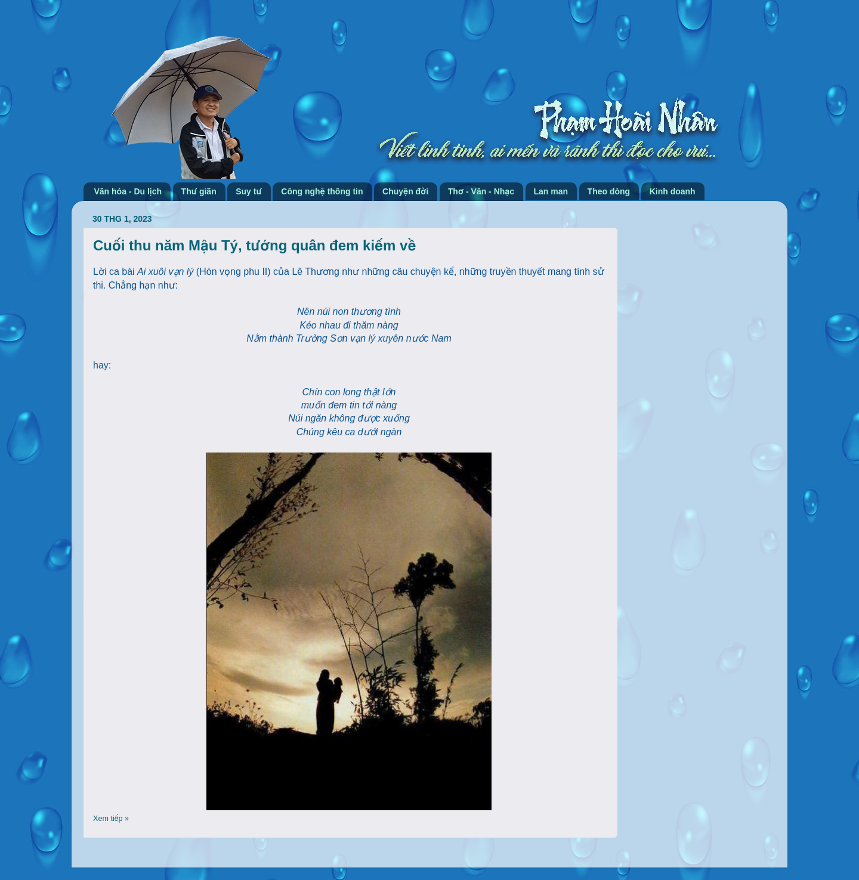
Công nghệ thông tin (322, 191)
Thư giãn (199, 191)
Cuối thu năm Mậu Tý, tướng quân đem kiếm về (254, 245)
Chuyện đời (405, 191)
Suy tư (249, 191)
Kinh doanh (673, 191)
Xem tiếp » (111, 818)
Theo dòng (609, 191)
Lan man (551, 191)
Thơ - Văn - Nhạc (481, 191)
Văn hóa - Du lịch (128, 191)
